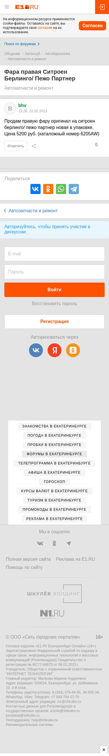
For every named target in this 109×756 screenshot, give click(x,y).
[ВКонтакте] (36, 350)
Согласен (92, 25)
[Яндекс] (54, 350)
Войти (54, 289)
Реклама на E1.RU (75, 559)
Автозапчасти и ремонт (27, 59)
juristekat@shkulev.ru (23, 715)
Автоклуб (32, 54)
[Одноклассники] (73, 350)
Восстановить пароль (54, 303)
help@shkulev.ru (45, 720)
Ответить (16, 146)
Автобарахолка (57, 54)
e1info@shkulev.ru (64, 711)
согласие (44, 28)
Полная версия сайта (28, 559)
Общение (12, 54)
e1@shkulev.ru (69, 702)
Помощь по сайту (24, 567)
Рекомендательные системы (29, 725)
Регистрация (54, 321)
